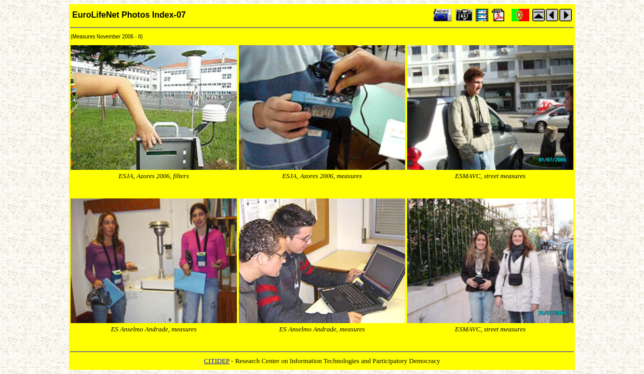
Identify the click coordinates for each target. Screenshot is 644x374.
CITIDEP (216, 361)
